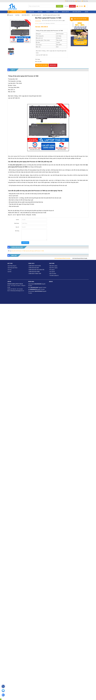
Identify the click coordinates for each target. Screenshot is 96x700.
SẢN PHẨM (56, 10)
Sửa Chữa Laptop (77, 10)
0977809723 (72, 6)
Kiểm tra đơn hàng (70, 1)
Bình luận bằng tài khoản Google (80, 257)
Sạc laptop (52, 270)
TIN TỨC (48, 10)
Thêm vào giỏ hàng (41, 64)
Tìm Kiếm (59, 6)
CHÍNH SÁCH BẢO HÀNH (34, 270)
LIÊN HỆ (86, 10)
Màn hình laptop (53, 265)
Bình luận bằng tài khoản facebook (62, 257)
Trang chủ (11, 14)
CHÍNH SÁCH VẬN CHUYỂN (34, 265)
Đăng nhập (85, 1)
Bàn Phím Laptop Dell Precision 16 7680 (51, 14)
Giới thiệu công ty (11, 265)
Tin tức (9, 268)
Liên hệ (9, 270)
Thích (36, 22)
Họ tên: (17, 218)
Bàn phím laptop (53, 267)
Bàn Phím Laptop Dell (36, 14)
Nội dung (17, 230)
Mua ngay (53, 64)
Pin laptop (52, 268)
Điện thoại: (16, 222)
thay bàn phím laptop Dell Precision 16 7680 (35, 250)
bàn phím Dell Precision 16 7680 (18, 250)
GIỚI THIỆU (40, 10)
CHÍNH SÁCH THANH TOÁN (34, 272)
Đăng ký (78, 1)
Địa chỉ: (17, 226)
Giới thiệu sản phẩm (12, 267)
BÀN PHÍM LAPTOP (26, 14)
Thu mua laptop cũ (54, 274)
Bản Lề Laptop (65, 10)
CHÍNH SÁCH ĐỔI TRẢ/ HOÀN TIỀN (36, 268)
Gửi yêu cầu (25, 241)
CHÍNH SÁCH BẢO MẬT (33, 267)
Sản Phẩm (17, 14)
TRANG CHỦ (31, 10)
